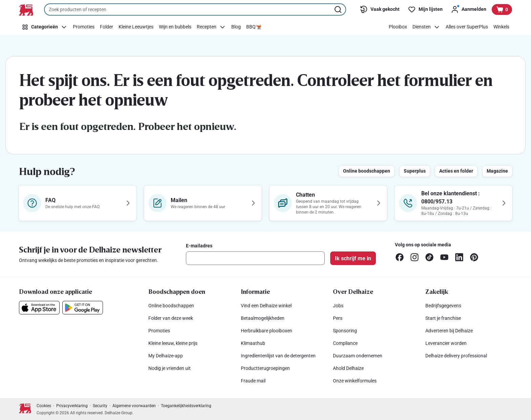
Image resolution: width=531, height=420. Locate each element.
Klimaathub (253, 343)
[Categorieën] (44, 27)
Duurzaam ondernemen (357, 355)
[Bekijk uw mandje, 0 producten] (502, 9)
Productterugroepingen (265, 368)
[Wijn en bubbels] (175, 27)
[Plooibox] (398, 27)
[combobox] (195, 9)
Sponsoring (345, 330)
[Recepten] (211, 27)
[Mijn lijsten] (425, 9)
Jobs (338, 305)
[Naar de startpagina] (26, 10)
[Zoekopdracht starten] (338, 9)
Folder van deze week (170, 318)
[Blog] (236, 27)
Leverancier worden (446, 343)
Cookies (44, 405)
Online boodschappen (366, 171)
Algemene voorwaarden (134, 405)
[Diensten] (426, 27)
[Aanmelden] (468, 9)
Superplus (415, 171)
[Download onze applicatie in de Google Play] (82, 307)
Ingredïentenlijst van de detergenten (278, 355)
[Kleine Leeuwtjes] (136, 27)
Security (100, 405)
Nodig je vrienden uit (169, 368)
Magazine (497, 171)
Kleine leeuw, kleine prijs (172, 343)
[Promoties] (83, 27)
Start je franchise (443, 318)
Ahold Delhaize (348, 368)
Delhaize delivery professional (456, 355)
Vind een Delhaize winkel (266, 305)
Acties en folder (456, 171)
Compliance (345, 343)
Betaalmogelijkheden (262, 318)
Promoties (159, 330)
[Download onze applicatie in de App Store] (39, 307)
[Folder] (106, 27)
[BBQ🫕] (253, 27)
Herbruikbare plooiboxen (266, 330)
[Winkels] (501, 27)
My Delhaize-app (165, 355)
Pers (337, 318)
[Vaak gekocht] (379, 9)
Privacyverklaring (72, 405)
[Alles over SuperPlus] (467, 27)
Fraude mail (253, 380)
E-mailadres (199, 245)
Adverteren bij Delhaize (449, 330)
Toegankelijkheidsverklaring (186, 405)
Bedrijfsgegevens (443, 305)
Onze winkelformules (355, 380)
